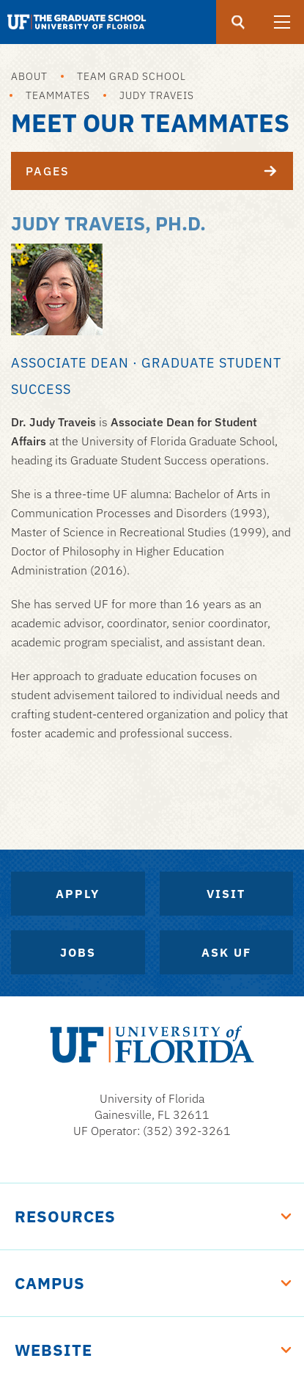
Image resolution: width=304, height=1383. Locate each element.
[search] (238, 22)
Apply (78, 893)
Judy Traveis (156, 95)
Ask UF (226, 952)
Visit (226, 893)
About (29, 76)
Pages (159, 171)
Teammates (58, 95)
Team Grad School (131, 76)
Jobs (78, 952)
